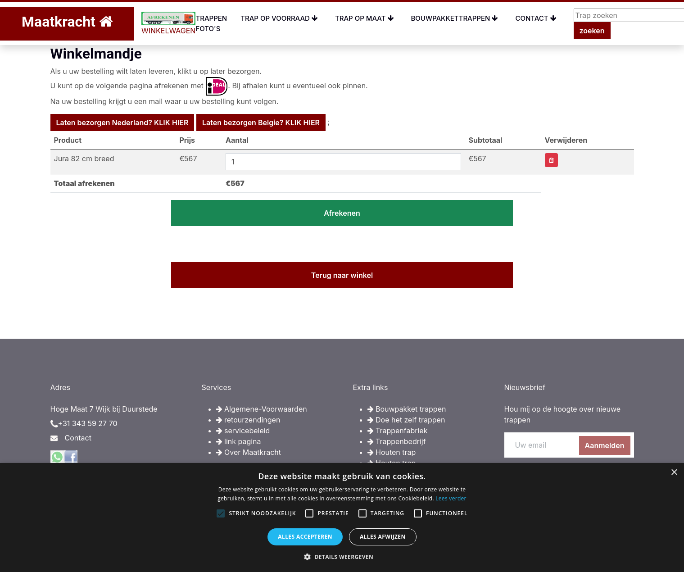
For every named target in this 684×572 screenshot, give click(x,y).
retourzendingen (248, 419)
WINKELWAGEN (168, 23)
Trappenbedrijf (396, 441)
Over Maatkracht (248, 452)
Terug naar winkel (342, 275)
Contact (535, 18)
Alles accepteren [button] (305, 536)
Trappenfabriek (397, 430)
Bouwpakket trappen (406, 408)
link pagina (238, 441)
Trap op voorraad (279, 18)
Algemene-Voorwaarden (261, 408)
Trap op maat (364, 18)
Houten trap (391, 452)
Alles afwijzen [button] (383, 536)
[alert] (342, 517)
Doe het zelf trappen (406, 419)
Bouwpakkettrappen (454, 18)
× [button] (673, 472)
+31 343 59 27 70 (88, 423)
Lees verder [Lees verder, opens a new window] (451, 498)
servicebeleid (243, 430)
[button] (342, 556)
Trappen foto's (211, 23)
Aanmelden (605, 445)
